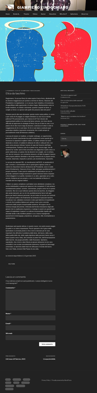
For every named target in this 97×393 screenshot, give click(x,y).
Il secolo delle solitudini (68, 111)
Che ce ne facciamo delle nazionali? (72, 100)
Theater (26, 14)
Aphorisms (74, 14)
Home (8, 14)
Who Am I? (63, 14)
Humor (43, 14)
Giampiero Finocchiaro (30, 90)
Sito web (9, 333)
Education (52, 14)
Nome (8, 314)
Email (8, 323)
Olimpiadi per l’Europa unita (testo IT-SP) (73, 106)
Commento (10, 288)
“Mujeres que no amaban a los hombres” (73, 116)
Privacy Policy (46, 380)
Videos (35, 14)
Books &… (16, 14)
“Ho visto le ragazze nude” (69, 95)
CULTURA (11, 264)
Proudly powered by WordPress (62, 380)
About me (84, 14)
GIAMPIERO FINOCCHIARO (42, 7)
